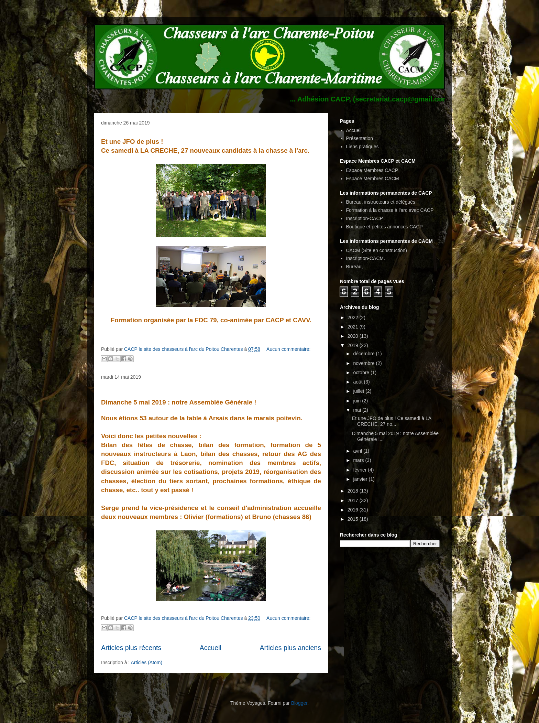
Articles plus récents (131, 647)
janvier (360, 479)
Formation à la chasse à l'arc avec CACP (390, 210)
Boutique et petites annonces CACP (384, 226)
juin (357, 400)
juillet (359, 391)
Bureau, (354, 266)
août (358, 382)
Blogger (299, 703)
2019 (354, 345)
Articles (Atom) (146, 662)
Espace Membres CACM (372, 178)
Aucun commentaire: (288, 349)
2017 (354, 500)
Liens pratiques (362, 146)
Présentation (359, 138)
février (360, 470)
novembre (364, 363)
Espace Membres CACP (372, 170)
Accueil (210, 647)
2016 (354, 509)
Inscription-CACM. (365, 258)
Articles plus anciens (290, 647)
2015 (354, 519)
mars (359, 460)
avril (358, 451)
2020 (354, 336)
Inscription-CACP (364, 218)
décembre (364, 353)
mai (357, 410)
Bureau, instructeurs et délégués (381, 202)
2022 (354, 317)
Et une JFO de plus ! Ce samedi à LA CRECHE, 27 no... (391, 421)
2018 (354, 491)
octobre (362, 372)
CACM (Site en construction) (376, 250)
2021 (354, 327)
